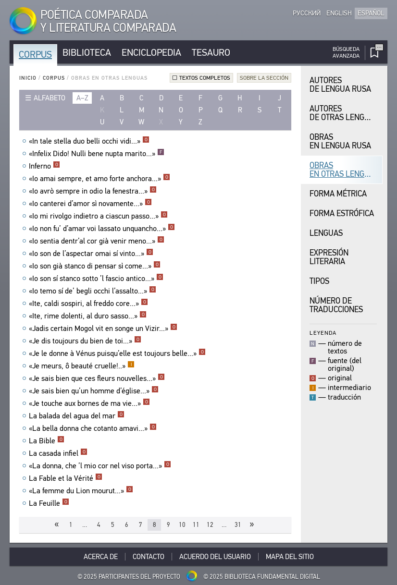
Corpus (35, 54)
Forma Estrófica (342, 213)
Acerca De (101, 556)
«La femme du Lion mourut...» (81, 491)
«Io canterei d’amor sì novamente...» (90, 203)
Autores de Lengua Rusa (340, 84)
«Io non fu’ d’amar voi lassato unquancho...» (102, 228)
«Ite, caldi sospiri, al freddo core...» (88, 303)
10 (182, 524)
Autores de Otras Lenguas (344, 113)
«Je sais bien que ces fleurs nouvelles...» (97, 378)
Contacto (148, 556)
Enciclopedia (151, 52)
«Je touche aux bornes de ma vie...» (89, 403)
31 (238, 524)
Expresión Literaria (329, 257)
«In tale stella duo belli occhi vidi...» (89, 141)
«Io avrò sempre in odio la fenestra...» (93, 191)
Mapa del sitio (290, 556)
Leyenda (323, 332)
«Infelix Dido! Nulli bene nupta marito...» (96, 153)
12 (210, 524)
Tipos (319, 281)
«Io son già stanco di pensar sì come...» (95, 266)
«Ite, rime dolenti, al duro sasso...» (88, 316)
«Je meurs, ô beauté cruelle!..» (82, 366)
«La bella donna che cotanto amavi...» (93, 428)
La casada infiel (58, 453)
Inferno (44, 166)
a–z (82, 98)
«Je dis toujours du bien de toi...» (85, 341)
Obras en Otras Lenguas (344, 169)
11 (196, 524)
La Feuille (49, 503)
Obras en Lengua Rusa (340, 141)
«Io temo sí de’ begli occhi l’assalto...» (92, 291)
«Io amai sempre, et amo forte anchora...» (99, 178)
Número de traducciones (336, 305)
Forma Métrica (338, 194)
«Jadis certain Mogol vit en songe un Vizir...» (103, 328)
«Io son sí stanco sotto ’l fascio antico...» (96, 278)
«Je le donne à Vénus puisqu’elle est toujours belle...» (117, 353)
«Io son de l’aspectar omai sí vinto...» (91, 253)
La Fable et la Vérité (65, 478)
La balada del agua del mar (76, 416)
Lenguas (326, 233)
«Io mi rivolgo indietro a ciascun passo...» (98, 216)
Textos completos (204, 77)
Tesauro (211, 52)
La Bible (46, 441)
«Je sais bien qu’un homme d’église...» (94, 391)
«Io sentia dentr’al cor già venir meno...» (96, 241)
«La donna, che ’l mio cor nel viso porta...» (100, 466)
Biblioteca (86, 52)
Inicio (28, 78)
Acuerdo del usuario (215, 556)
